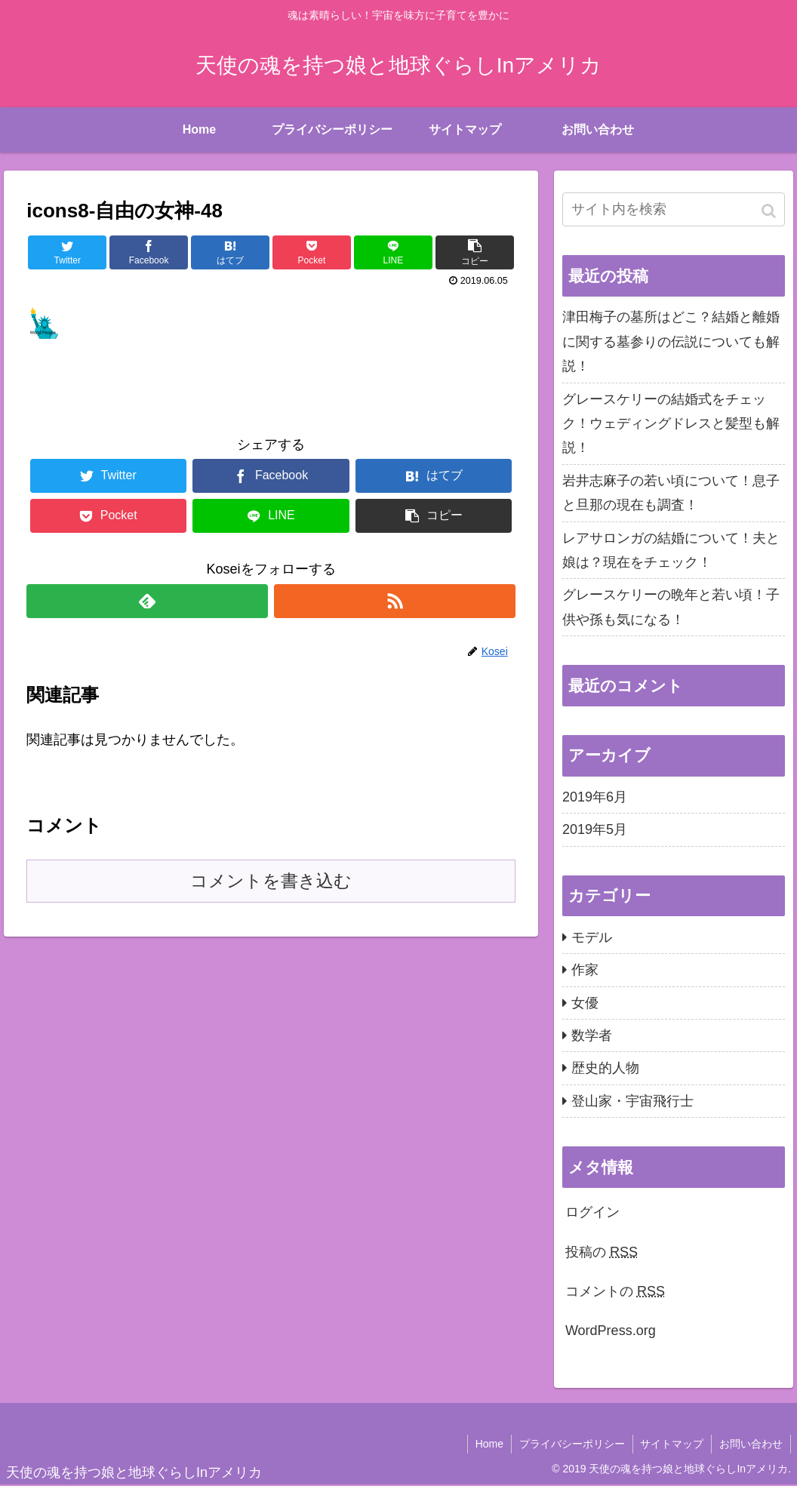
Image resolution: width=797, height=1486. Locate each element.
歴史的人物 (605, 1067)
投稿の (601, 1252)
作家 (585, 969)
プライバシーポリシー (571, 1444)
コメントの (615, 1291)
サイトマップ (671, 1444)
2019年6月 (594, 797)
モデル (591, 937)
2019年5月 (594, 829)
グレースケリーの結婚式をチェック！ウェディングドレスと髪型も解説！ (671, 424)
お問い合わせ (751, 1444)
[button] (770, 210)
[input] (673, 209)
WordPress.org (610, 1330)
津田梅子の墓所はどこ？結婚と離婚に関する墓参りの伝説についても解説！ (671, 341)
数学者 (591, 1035)
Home (489, 1444)
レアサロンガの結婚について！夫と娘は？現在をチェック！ (671, 550)
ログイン (592, 1212)
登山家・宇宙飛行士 (632, 1101)
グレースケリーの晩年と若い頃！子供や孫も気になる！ (671, 606)
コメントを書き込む (271, 881)
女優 (585, 1003)
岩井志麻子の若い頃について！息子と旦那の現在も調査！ (671, 492)
